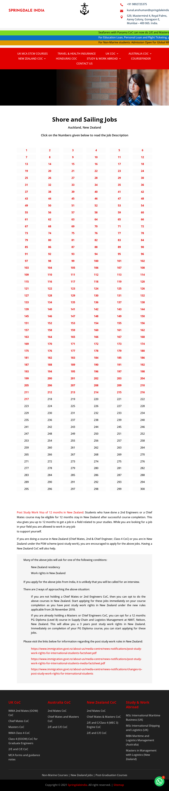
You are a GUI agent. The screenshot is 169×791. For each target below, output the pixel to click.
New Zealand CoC (30, 58)
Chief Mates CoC (18, 721)
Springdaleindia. (78, 785)
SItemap (119, 785)
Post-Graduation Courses (111, 775)
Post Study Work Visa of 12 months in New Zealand (50, 512)
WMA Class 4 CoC (19, 733)
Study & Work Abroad (102, 58)
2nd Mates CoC (57, 711)
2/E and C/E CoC (18, 749)
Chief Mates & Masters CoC (104, 717)
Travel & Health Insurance (77, 53)
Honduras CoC (66, 58)
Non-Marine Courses (55, 775)
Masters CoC (16, 727)
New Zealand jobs (82, 775)
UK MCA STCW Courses (32, 53)
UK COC (110, 53)
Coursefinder (141, 58)
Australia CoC (139, 53)
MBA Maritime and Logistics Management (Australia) (140, 740)
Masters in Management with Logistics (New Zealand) (141, 755)
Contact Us (84, 63)
